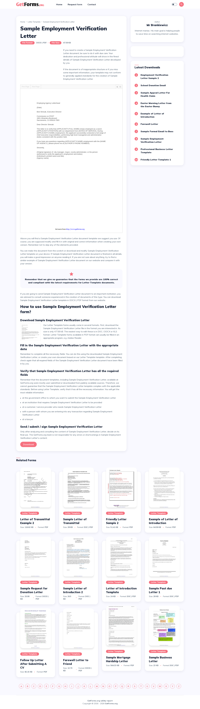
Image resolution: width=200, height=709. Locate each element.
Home (59, 4)
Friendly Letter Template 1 (156, 159)
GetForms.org (111, 703)
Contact (92, 4)
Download (28, 444)
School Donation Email (153, 85)
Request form (75, 4)
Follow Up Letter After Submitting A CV (33, 663)
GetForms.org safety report (100, 701)
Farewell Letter (149, 124)
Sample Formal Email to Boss (157, 131)
